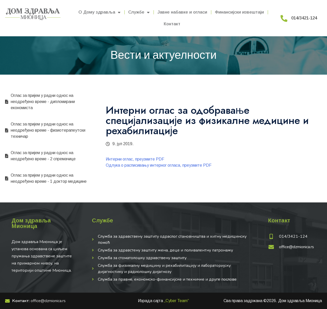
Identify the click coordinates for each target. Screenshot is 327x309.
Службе (139, 12)
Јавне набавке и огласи (182, 12)
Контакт (172, 23)
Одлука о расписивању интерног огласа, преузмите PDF (159, 165)
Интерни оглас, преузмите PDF (135, 159)
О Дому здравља (99, 12)
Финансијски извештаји (239, 12)
